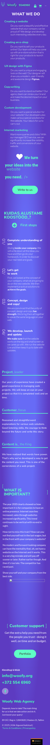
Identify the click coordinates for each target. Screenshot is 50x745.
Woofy (12, 5)
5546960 (24, 5)
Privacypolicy (29, 728)
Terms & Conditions (11, 728)
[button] (25, 190)
